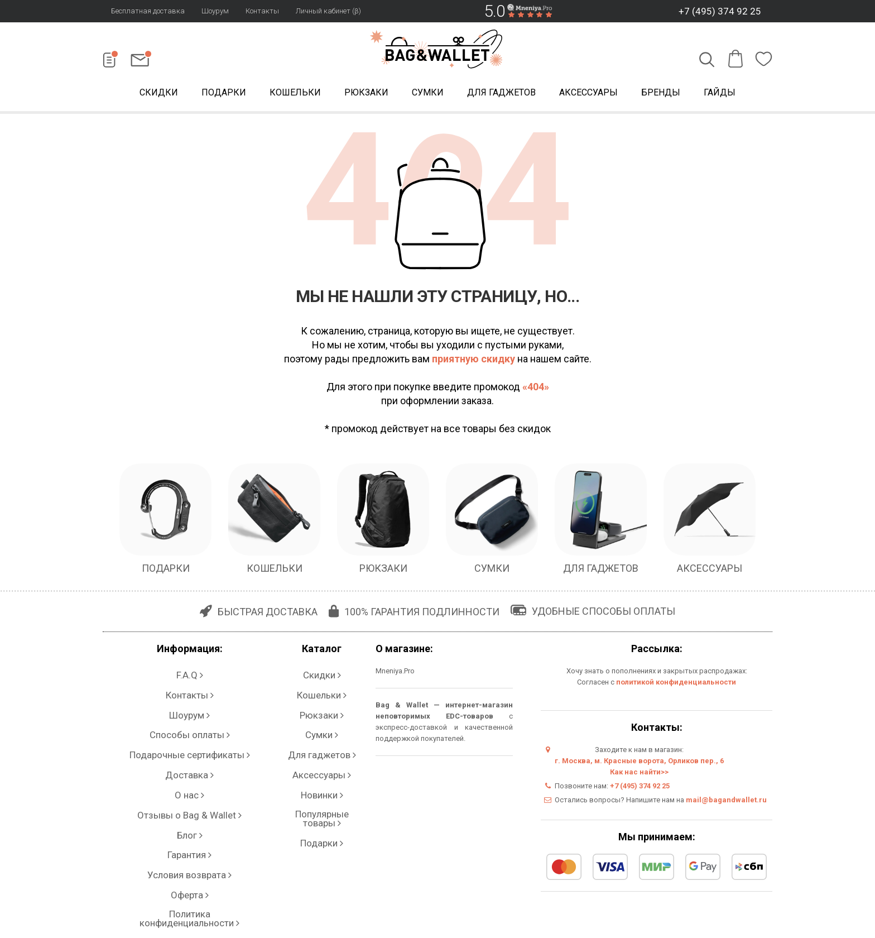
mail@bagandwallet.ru (726, 802)
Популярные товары (322, 751)
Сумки (428, 94)
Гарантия (190, 773)
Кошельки (295, 94)
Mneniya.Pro (395, 673)
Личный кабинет (189, 818)
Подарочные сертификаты (189, 718)
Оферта (189, 796)
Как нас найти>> (639, 774)
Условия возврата (189, 785)
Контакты (262, 11)
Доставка (189, 729)
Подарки (223, 94)
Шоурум (215, 11)
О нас (189, 740)
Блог (189, 762)
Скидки (159, 94)
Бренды (660, 94)
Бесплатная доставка (148, 11)
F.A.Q (189, 673)
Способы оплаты (189, 706)
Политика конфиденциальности (190, 807)
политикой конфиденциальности (676, 685)
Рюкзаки (366, 94)
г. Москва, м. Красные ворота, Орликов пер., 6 (639, 763)
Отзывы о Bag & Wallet (189, 751)
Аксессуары (588, 94)
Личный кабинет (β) (328, 11)
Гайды (719, 94)
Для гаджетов (501, 94)
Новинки (322, 740)
